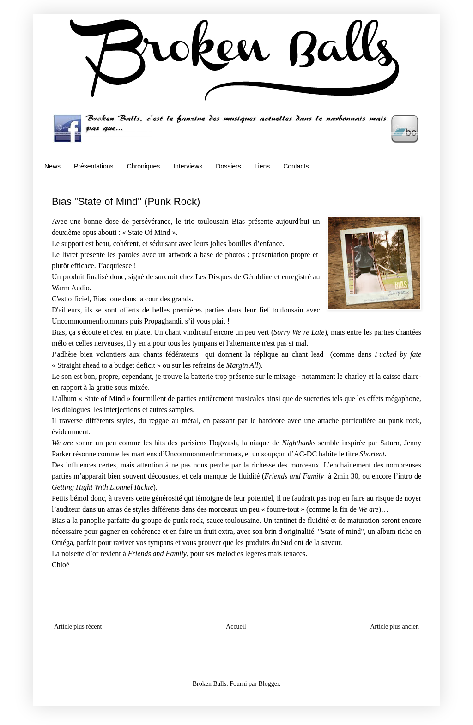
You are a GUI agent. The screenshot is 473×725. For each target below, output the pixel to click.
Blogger (268, 683)
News (52, 166)
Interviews (187, 166)
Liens (262, 166)
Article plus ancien (394, 626)
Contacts (296, 166)
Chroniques (143, 166)
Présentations (94, 166)
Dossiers (228, 166)
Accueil (236, 626)
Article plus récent (78, 626)
